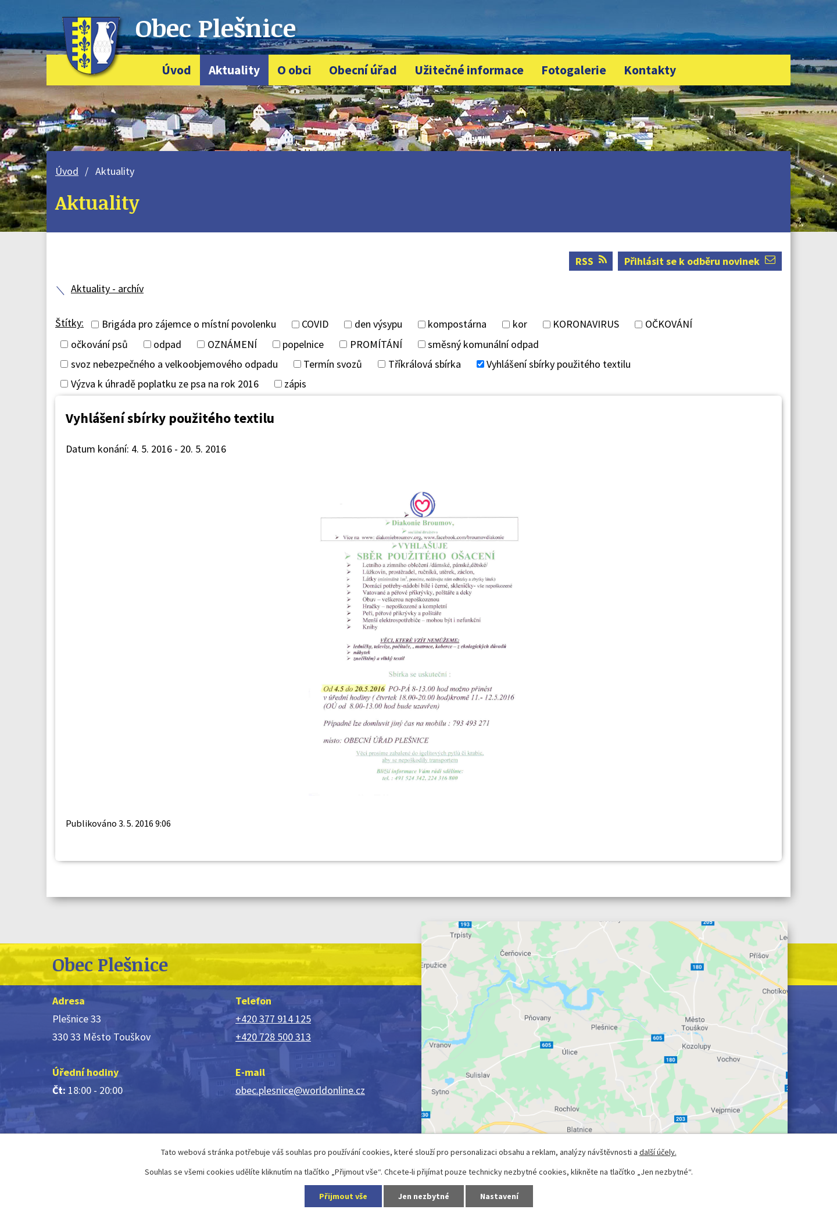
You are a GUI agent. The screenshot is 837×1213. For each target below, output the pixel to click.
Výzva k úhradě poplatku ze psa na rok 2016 (165, 383)
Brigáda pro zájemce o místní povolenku (189, 324)
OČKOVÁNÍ (668, 324)
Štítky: (69, 322)
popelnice (303, 344)
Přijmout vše (343, 1196)
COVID (315, 324)
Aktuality (234, 70)
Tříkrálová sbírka (424, 364)
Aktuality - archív (107, 288)
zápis (295, 383)
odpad (167, 344)
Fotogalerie (573, 70)
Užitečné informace (469, 70)
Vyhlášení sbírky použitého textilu (559, 364)
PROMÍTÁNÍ (376, 344)
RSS (591, 261)
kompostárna (457, 324)
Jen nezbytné (423, 1196)
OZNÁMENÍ (232, 344)
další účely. (658, 1152)
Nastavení (499, 1196)
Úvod (176, 70)
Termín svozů (332, 364)
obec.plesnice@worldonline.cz (300, 1090)
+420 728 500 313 (273, 1036)
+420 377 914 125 (273, 1018)
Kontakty (650, 70)
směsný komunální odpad (483, 344)
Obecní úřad (363, 70)
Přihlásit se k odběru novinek (699, 261)
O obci (294, 70)
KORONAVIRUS (586, 324)
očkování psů (99, 344)
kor (520, 324)
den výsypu (378, 324)
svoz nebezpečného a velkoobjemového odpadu (174, 364)
